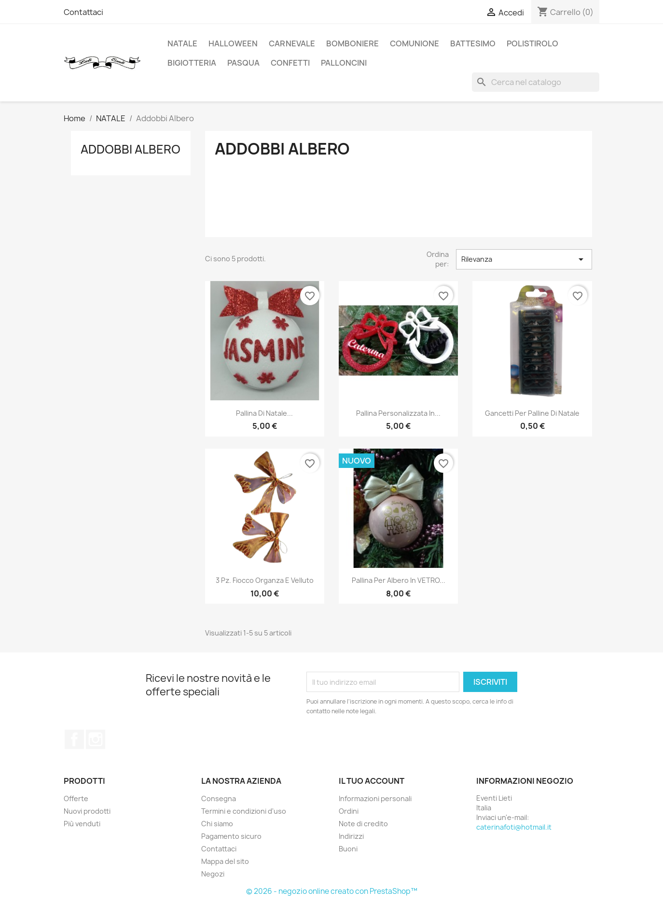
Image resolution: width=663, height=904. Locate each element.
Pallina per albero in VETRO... (398, 580)
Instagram (95, 739)
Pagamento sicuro (231, 836)
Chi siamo (217, 823)
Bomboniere (352, 43)
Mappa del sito (225, 861)
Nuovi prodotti (87, 811)
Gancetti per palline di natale (532, 413)
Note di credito (363, 823)
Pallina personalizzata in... (398, 413)
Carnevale (292, 43)
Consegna (218, 798)
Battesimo (473, 43)
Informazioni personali (375, 798)
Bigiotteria (191, 62)
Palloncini (344, 62)
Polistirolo (532, 43)
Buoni (348, 848)
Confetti (290, 62)
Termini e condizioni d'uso (243, 811)
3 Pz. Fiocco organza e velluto (265, 580)
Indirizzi (351, 836)
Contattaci (83, 12)
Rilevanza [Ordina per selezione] (524, 259)
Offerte (76, 798)
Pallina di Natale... (264, 413)
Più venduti (82, 823)
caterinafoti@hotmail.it (514, 827)
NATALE (182, 43)
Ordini (349, 811)
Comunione (414, 43)
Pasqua (243, 62)
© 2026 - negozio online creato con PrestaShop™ (331, 891)
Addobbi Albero (130, 149)
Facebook (74, 739)
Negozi (212, 873)
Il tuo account (371, 781)
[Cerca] (535, 82)
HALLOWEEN (233, 43)
